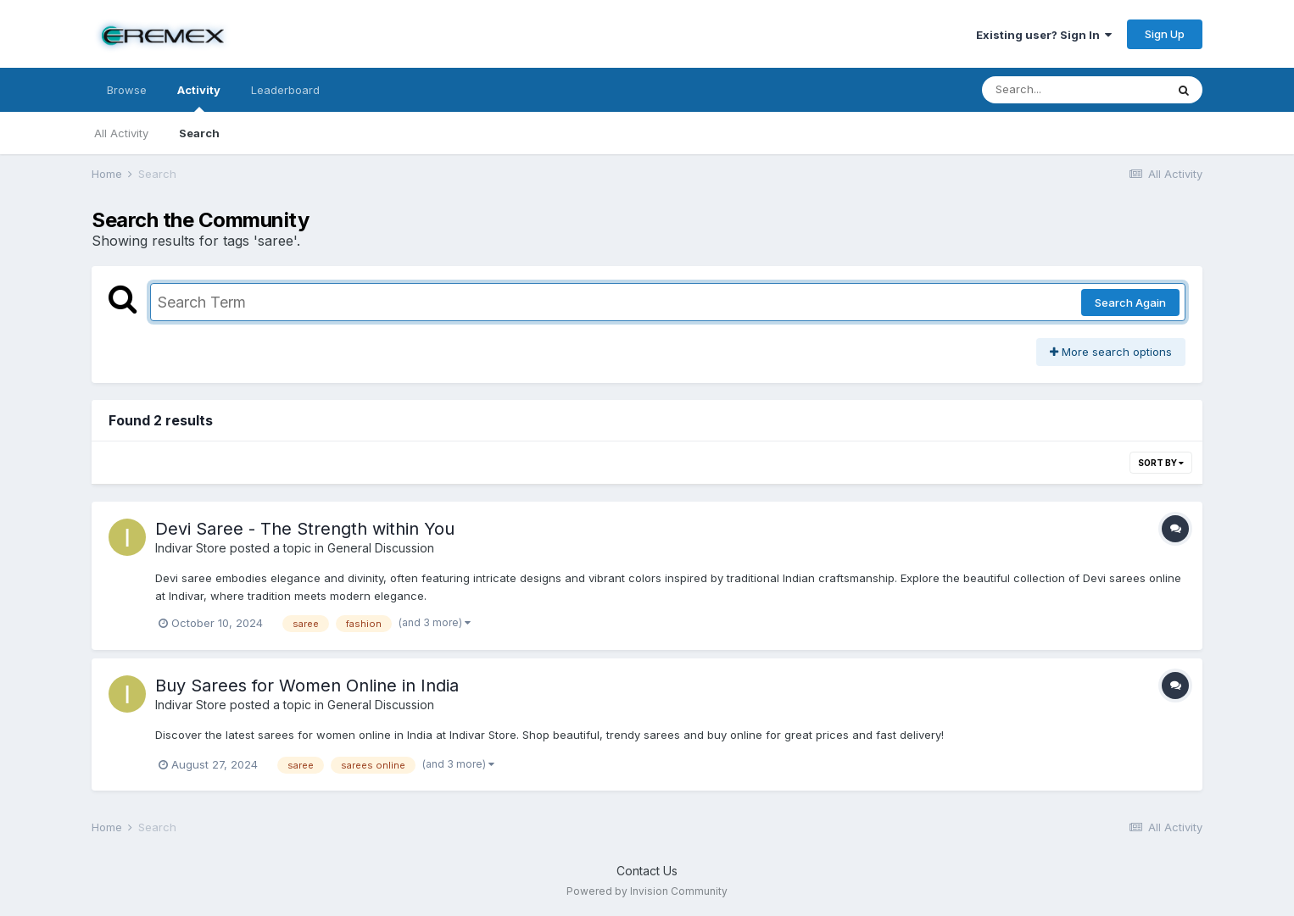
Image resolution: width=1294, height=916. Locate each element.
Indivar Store (190, 548)
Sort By (1161, 463)
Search (199, 133)
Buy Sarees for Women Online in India (307, 685)
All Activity (121, 133)
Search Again (1130, 302)
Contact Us (647, 870)
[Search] (1073, 89)
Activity (198, 97)
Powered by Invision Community (647, 891)
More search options (1111, 351)
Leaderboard (285, 90)
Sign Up (1165, 34)
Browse (127, 90)
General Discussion (380, 548)
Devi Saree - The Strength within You (305, 529)
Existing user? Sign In (1044, 35)
